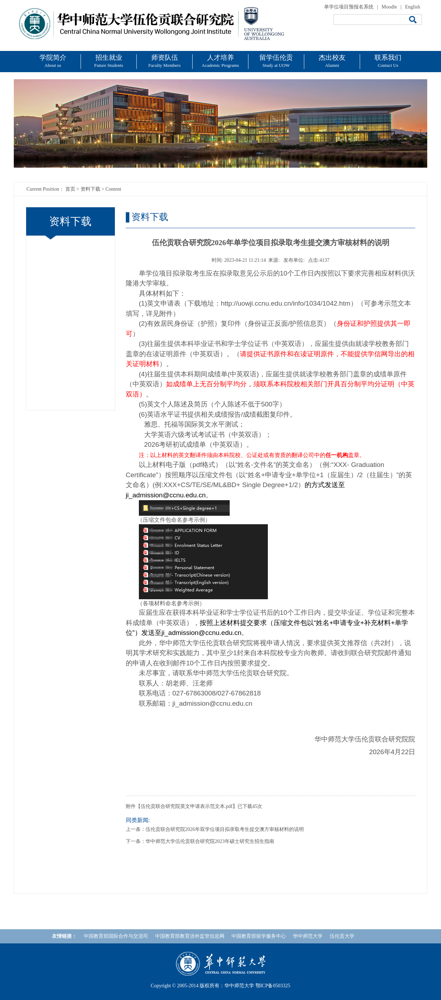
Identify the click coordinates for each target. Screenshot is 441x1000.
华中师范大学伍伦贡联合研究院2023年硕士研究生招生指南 (210, 841)
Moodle (389, 7)
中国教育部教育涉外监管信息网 (189, 936)
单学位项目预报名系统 (349, 7)
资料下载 (90, 189)
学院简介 (53, 61)
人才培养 (220, 61)
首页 (70, 189)
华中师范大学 (308, 936)
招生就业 (108, 61)
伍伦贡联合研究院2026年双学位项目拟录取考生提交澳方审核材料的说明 (225, 829)
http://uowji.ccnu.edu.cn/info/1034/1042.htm (286, 303)
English (412, 7)
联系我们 (388, 61)
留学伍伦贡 (276, 61)
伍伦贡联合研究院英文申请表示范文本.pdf (187, 806)
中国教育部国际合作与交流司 (116, 936)
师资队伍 (164, 61)
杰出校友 (332, 61)
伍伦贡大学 (342, 936)
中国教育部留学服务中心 (258, 936)
